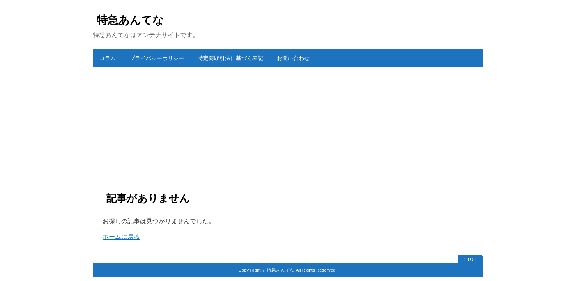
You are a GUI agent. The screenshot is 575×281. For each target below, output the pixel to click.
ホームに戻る (121, 236)
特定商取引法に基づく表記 (230, 58)
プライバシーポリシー (156, 58)
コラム (107, 58)
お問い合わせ (293, 58)
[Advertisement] (288, 125)
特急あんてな (130, 20)
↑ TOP (470, 259)
